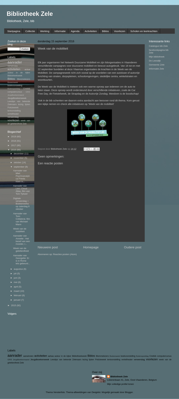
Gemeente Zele (156, 64)
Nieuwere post (48, 247)
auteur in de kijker (19, 72)
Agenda (75, 31)
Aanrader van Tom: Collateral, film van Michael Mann (21, 219)
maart (17, 291)
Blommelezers (23, 79)
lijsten (27, 104)
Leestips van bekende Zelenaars (65, 359)
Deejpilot (96, 392)
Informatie (60, 31)
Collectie (30, 31)
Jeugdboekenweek (17, 98)
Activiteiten (91, 31)
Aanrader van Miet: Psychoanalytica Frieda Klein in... (21, 176)
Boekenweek (13, 82)
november (19, 158)
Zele (25, 124)
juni (16, 278)
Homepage (91, 247)
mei (16, 282)
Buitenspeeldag (14, 89)
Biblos (105, 31)
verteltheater (13, 114)
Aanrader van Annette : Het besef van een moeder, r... (21, 239)
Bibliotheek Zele (30, 13)
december (19, 153)
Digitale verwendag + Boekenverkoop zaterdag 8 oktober (21, 203)
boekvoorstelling (15, 85)
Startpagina (13, 31)
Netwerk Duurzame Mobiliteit (81, 62)
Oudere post (132, 247)
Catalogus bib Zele (158, 46)
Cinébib (26, 89)
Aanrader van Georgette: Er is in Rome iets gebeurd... (21, 259)
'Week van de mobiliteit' (101, 104)
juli (15, 273)
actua (27, 69)
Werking (44, 31)
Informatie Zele (156, 68)
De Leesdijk (155, 60)
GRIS (28, 92)
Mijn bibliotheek (156, 56)
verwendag (13, 117)
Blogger (129, 392)
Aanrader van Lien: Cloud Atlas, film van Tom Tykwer (21, 190)
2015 (14, 305)
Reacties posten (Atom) (65, 254)
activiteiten (14, 69)
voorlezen (13, 120)
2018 (14, 141)
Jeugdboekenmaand (16, 95)
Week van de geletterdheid (21, 249)
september (19, 167)
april (16, 286)
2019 (14, 136)
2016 (14, 149)
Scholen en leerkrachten (143, 31)
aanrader (15, 62)
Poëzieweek (13, 107)
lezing (20, 104)
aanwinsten (13, 66)
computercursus (15, 92)
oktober (18, 162)
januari (17, 300)
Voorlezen (119, 31)
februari (18, 295)
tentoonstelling (14, 111)
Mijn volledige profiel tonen (120, 384)
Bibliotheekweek (15, 75)
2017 (14, 145)
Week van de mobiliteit (19, 230)
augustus (19, 269)
